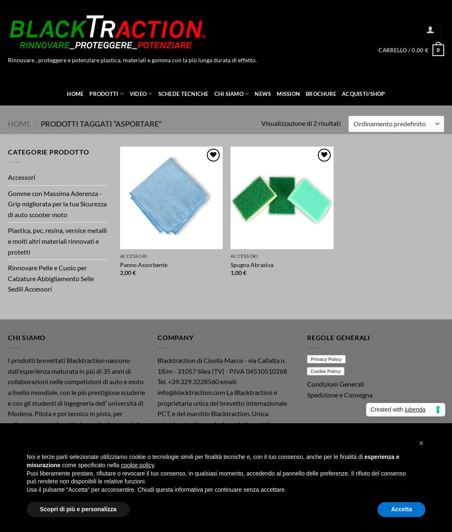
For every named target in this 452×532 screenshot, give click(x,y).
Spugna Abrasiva (252, 264)
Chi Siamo (231, 94)
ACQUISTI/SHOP (363, 94)
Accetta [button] (401, 509)
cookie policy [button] (137, 465)
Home (75, 94)
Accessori (21, 177)
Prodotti (106, 94)
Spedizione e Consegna (340, 395)
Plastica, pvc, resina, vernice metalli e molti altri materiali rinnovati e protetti (57, 240)
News (263, 94)
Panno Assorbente (143, 264)
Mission (288, 94)
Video (141, 94)
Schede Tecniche (183, 94)
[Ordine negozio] (396, 124)
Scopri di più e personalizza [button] (78, 509)
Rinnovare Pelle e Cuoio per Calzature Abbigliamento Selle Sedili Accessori (51, 278)
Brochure (321, 94)
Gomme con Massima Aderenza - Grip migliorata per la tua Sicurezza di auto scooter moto (57, 203)
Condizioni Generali (335, 384)
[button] (430, 29)
